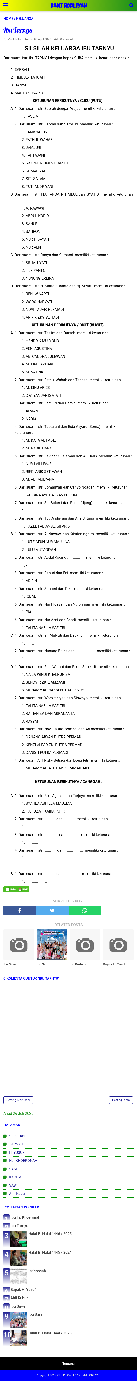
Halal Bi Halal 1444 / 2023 (50, 1333)
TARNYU (16, 1144)
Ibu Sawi (9, 965)
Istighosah (37, 1271)
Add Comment (63, 39)
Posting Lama (121, 1100)
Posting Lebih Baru (18, 1100)
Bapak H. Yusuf (114, 965)
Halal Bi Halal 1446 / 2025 (50, 1234)
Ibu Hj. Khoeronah (25, 1218)
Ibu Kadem (78, 965)
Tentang (68, 1364)
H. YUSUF (17, 1153)
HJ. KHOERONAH (23, 1161)
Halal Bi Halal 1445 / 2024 (50, 1253)
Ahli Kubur (17, 1194)
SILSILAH (17, 1136)
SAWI (13, 1186)
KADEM (15, 1177)
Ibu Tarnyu (19, 1226)
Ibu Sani (42, 965)
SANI (13, 1169)
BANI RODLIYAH (69, 6)
